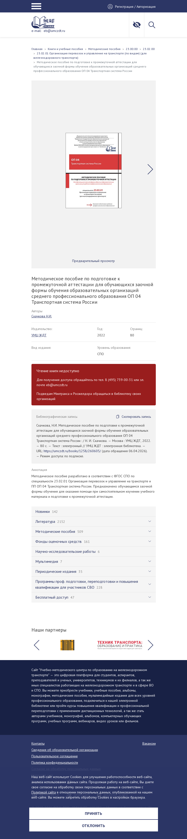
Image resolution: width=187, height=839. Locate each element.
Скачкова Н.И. (41, 316)
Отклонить (93, 825)
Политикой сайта (43, 792)
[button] (150, 169)
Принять (93, 813)
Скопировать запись (136, 416)
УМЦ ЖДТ (39, 335)
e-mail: (36, 31)
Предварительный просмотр (93, 261)
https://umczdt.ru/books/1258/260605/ (72, 451)
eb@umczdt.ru (54, 31)
